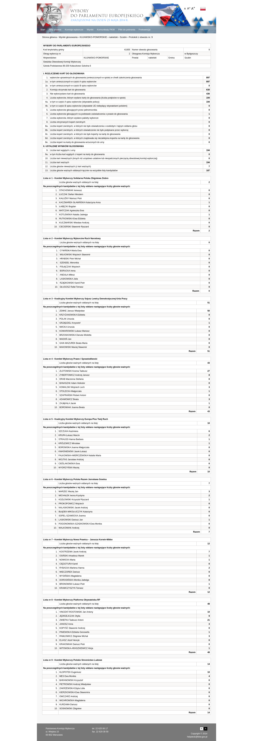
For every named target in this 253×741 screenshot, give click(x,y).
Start (42, 29)
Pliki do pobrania (126, 29)
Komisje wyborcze (74, 29)
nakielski (113, 37)
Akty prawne (55, 29)
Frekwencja (144, 29)
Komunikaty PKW (106, 29)
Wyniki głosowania (68, 37)
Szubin (123, 37)
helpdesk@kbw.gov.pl (197, 737)
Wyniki (90, 29)
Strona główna (49, 37)
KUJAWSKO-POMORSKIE (93, 37)
